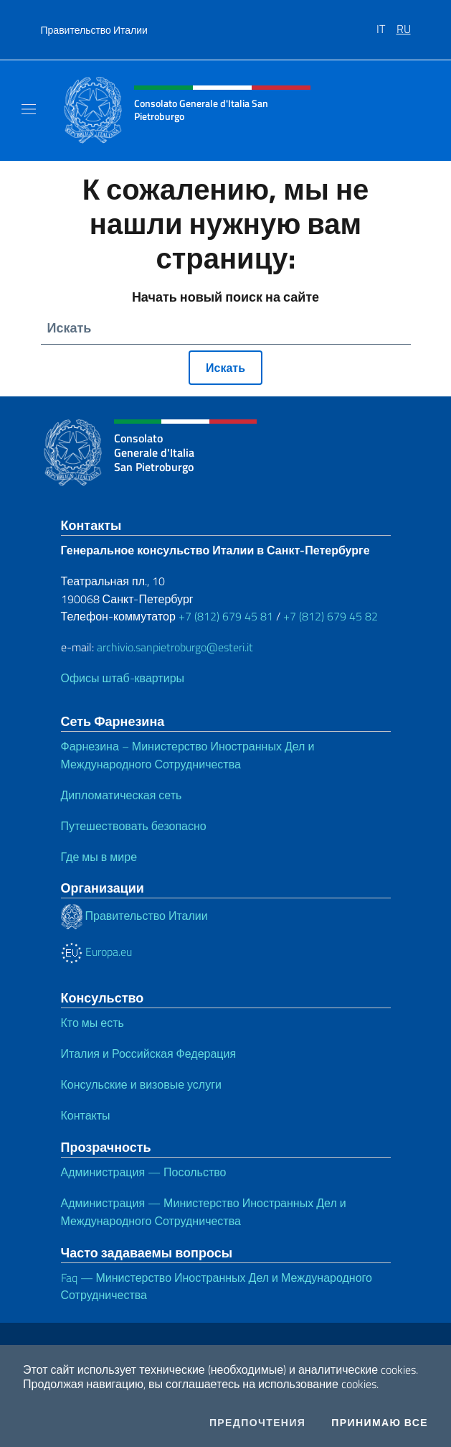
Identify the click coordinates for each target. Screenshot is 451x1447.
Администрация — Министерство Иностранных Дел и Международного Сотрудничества (203, 1211)
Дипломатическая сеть (121, 795)
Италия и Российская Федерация (149, 1053)
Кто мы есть (92, 1022)
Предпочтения (257, 1423)
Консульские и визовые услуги (141, 1084)
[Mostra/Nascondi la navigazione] (28, 109)
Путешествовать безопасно (133, 825)
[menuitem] (386, 23)
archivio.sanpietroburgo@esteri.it (175, 647)
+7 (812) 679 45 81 (226, 616)
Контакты (85, 1115)
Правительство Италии (94, 29)
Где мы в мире (99, 856)
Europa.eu (96, 951)
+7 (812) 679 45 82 (330, 616)
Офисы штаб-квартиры (123, 678)
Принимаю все (379, 1423)
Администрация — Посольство (144, 1172)
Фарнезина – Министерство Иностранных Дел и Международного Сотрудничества (188, 755)
